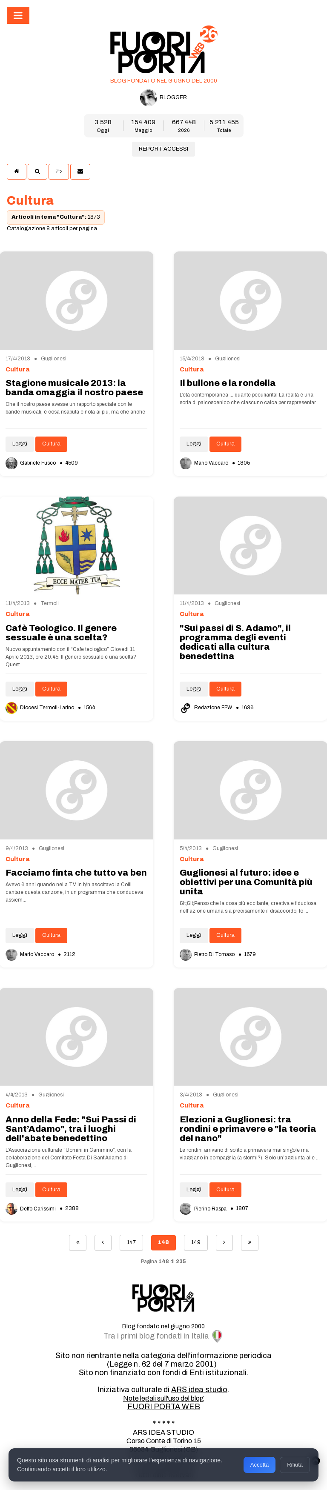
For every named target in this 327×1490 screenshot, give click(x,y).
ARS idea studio (199, 1389)
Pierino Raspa (204, 1209)
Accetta (259, 1464)
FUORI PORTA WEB (163, 1406)
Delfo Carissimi (31, 1209)
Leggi (19, 444)
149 (196, 1242)
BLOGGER (163, 97)
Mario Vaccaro (204, 463)
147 (131, 1242)
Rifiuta (295, 1464)
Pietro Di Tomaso (208, 954)
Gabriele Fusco (31, 463)
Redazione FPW (206, 708)
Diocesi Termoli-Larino (40, 708)
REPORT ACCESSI (163, 149)
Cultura (51, 444)
